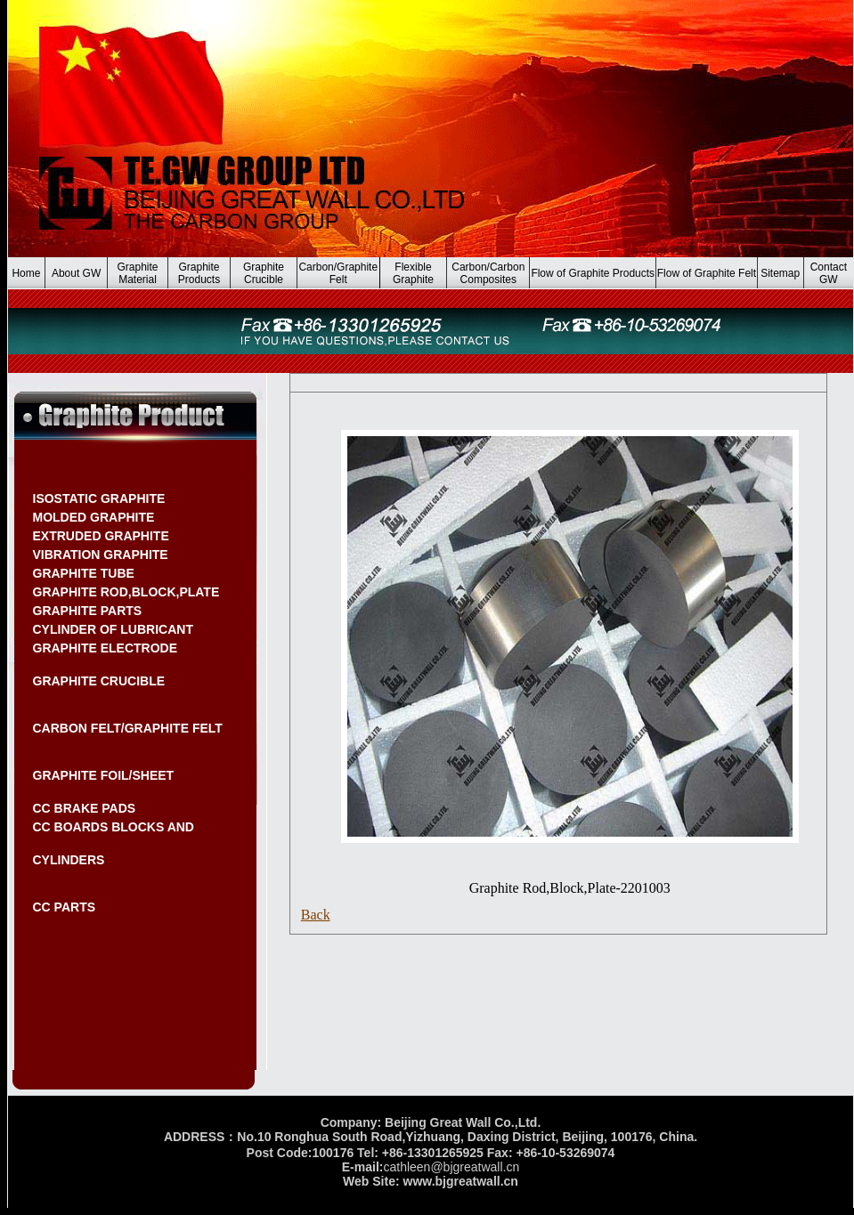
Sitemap (780, 273)
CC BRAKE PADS (84, 808)
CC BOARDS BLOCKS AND (113, 827)
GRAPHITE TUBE (83, 573)
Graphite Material (138, 273)
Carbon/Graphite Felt (338, 273)
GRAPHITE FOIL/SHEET (104, 775)
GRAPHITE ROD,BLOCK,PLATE (126, 592)
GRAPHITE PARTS (87, 610)
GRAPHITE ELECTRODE (105, 648)
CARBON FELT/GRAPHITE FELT (128, 728)
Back (315, 914)
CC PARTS (64, 907)
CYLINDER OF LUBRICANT (113, 629)
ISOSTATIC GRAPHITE (99, 498)
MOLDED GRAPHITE (94, 517)
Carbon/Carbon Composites (488, 273)
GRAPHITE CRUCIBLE (99, 681)
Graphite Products (199, 273)
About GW (76, 273)
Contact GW (828, 273)
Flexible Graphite (413, 273)
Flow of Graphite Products (593, 273)
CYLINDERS (69, 860)
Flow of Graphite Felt (706, 273)
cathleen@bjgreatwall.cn (451, 1167)
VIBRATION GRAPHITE (100, 554)
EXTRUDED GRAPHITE (101, 536)
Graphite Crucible (263, 273)
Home (26, 273)
